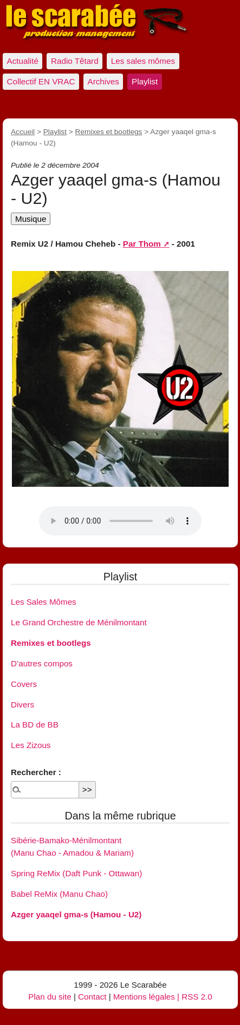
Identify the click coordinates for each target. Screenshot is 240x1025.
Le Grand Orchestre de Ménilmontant (79, 622)
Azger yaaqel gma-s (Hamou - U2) (76, 914)
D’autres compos (42, 663)
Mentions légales (144, 996)
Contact (92, 996)
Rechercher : (36, 772)
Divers (22, 704)
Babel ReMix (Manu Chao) (59, 893)
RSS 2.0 (196, 996)
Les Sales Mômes (43, 601)
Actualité (22, 60)
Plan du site (49, 996)
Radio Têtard (75, 60)
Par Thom (142, 243)
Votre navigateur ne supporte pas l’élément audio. (120, 520)
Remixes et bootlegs (108, 132)
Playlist (145, 81)
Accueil (23, 132)
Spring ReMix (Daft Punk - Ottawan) (76, 873)
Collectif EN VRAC (41, 81)
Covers (24, 684)
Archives (103, 81)
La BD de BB (35, 724)
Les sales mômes (143, 60)
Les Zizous (30, 745)
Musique (30, 218)
